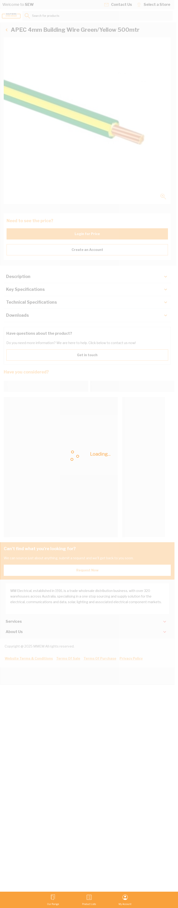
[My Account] (125, 900)
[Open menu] (53, 900)
